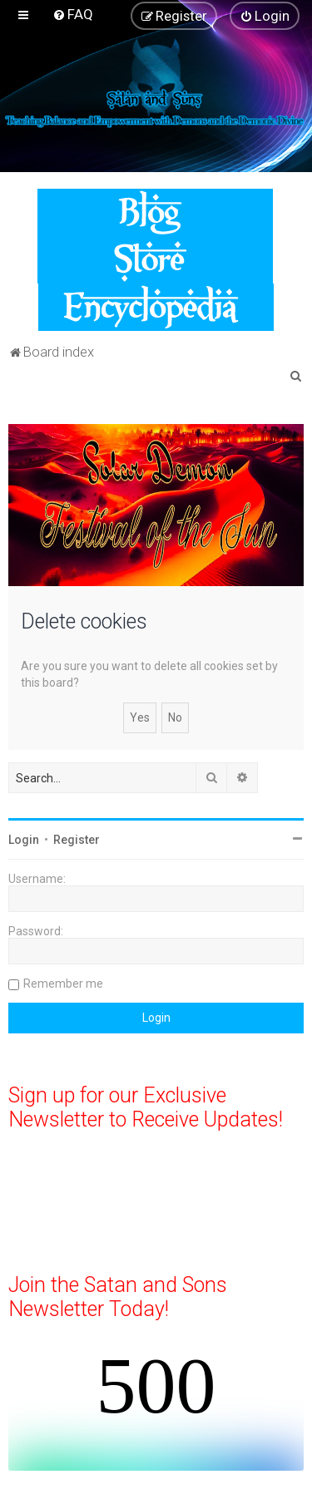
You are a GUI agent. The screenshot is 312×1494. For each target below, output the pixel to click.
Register (76, 839)
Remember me (63, 983)
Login (23, 839)
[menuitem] (72, 14)
